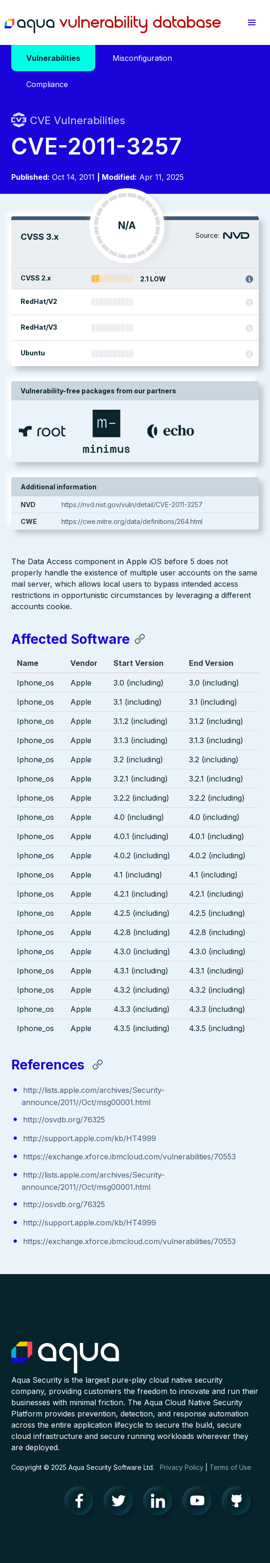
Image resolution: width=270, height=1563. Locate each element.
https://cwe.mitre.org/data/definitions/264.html (131, 521)
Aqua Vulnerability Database (113, 25)
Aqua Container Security (65, 1358)
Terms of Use (230, 1467)
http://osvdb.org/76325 (64, 1119)
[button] (252, 22)
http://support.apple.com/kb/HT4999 (89, 1138)
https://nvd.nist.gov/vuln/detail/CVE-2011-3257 (131, 505)
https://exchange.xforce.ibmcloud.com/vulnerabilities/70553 (129, 1156)
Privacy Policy (181, 1467)
